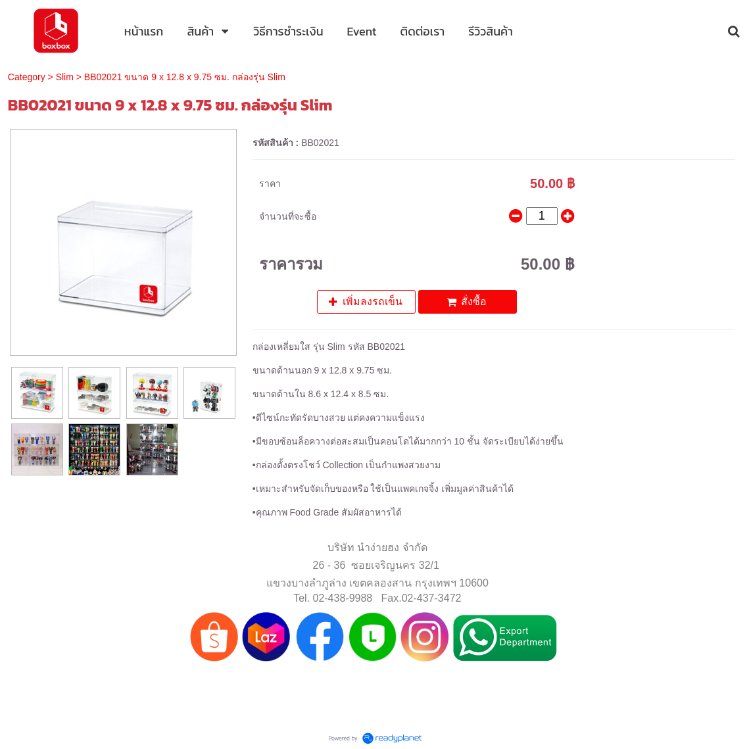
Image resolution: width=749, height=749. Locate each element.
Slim (65, 77)
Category (26, 77)
